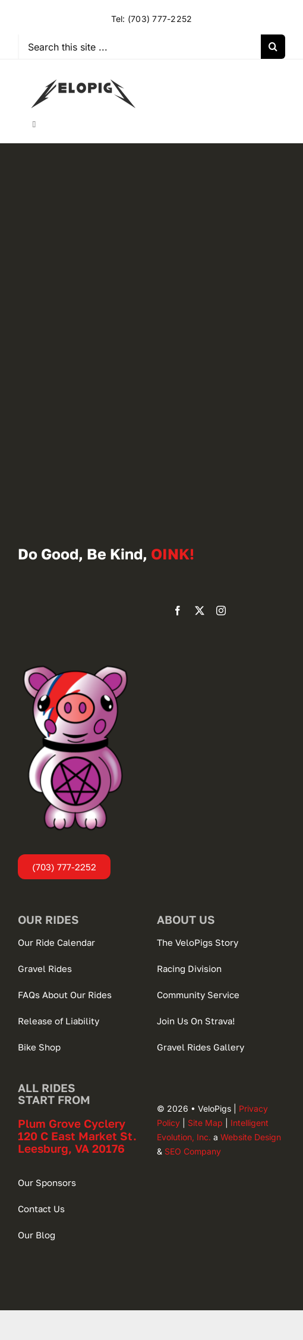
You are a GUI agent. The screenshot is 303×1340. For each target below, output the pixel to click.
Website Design (250, 1137)
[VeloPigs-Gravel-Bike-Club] (83, 71)
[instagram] (221, 610)
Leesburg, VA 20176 (71, 1148)
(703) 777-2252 (160, 19)
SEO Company (193, 1151)
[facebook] (177, 610)
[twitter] (199, 610)
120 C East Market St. (77, 1136)
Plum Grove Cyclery (71, 1123)
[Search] (273, 46)
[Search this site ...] (140, 46)
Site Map (205, 1123)
